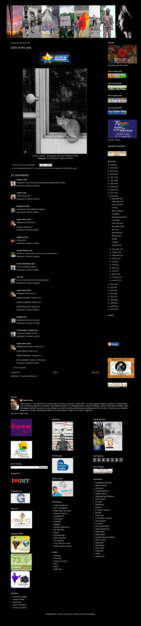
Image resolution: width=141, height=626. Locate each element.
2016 (112, 196)
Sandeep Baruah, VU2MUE (105, 537)
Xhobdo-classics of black (62, 546)
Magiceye (57, 524)
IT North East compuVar (103, 518)
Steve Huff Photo (60, 538)
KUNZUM (57, 522)
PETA (56, 564)
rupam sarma (22, 219)
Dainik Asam (17, 602)
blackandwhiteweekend (24, 168)
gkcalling (98, 513)
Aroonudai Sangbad (20, 597)
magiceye (20, 237)
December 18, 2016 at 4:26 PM (28, 243)
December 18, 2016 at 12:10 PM (28, 199)
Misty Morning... (117, 233)
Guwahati (38, 168)
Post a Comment (20, 368)
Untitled (114, 239)
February (115, 277)
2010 (112, 300)
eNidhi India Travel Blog (62, 511)
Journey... (115, 208)
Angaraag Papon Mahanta (104, 496)
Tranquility (115, 214)
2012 (112, 294)
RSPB (56, 567)
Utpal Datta (99, 551)
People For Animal (60, 561)
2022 (112, 177)
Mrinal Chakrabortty (102, 529)
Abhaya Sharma (101, 485)
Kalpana (20, 180)
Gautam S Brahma (60, 513)
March (114, 274)
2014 (112, 287)
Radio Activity (100, 535)
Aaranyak (57, 556)
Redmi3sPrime (67, 168)
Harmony (115, 242)
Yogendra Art (99, 556)
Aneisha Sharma (101, 494)
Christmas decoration (119, 217)
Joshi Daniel (58, 519)
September (116, 255)
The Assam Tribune (19, 608)
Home (55, 372)
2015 (112, 284)
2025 (112, 168)
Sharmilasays (100, 545)
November (116, 249)
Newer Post (15, 372)
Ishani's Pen (99, 515)
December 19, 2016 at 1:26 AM (27, 270)
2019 (112, 187)
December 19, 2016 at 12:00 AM (28, 256)
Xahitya (98, 553)
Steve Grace (99, 548)
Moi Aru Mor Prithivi (102, 526)
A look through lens (60, 505)
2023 (112, 174)
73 (16, 560)
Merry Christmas (117, 211)
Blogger (92, 614)
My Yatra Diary (59, 530)
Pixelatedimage (59, 535)
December (116, 199)
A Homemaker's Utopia (25, 330)
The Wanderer (59, 541)
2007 (112, 309)
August (115, 258)
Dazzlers (98, 507)
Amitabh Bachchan (102, 491)
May (114, 268)
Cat (33, 168)
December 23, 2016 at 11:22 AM (28, 336)
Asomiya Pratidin (19, 599)
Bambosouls (99, 504)
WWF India (58, 569)
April (114, 271)
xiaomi (75, 168)
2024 (112, 171)
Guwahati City (117, 245)
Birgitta (19, 317)
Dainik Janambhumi (20, 605)
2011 (112, 297)
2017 (112, 193)
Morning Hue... (117, 236)
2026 (112, 165)
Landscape (116, 220)
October (115, 252)
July (113, 262)
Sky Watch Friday (118, 226)
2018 (112, 190)
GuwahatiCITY (59, 516)
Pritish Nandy (100, 532)
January (115, 280)
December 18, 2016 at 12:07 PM (28, 186)
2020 (112, 183)
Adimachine (99, 488)
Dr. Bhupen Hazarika (102, 510)
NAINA (56, 533)
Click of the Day (117, 205)
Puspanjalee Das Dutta (103, 483)
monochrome (46, 168)
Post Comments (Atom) (28, 376)
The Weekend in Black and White (60, 158)
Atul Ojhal (98, 502)
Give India (57, 558)
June (114, 265)
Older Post (95, 372)
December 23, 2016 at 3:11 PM (28, 363)
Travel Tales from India (62, 543)
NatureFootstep (22, 250)
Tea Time (115, 230)
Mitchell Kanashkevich (62, 527)
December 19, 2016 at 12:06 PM (28, 283)
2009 (112, 303)
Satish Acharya (100, 540)
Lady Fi (19, 193)
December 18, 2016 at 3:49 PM (28, 212)
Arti (18, 277)
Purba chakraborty (24, 264)
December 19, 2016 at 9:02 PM (28, 310)
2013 (112, 291)
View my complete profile (19, 413)
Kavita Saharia (100, 521)
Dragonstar (21, 206)
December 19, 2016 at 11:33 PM (28, 323)
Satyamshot (99, 543)
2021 (112, 180)
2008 (112, 306)
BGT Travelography (61, 508)
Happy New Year (118, 201)
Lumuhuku (99, 524)
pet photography (56, 168)
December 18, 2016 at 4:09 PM (28, 230)
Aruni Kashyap (100, 499)
